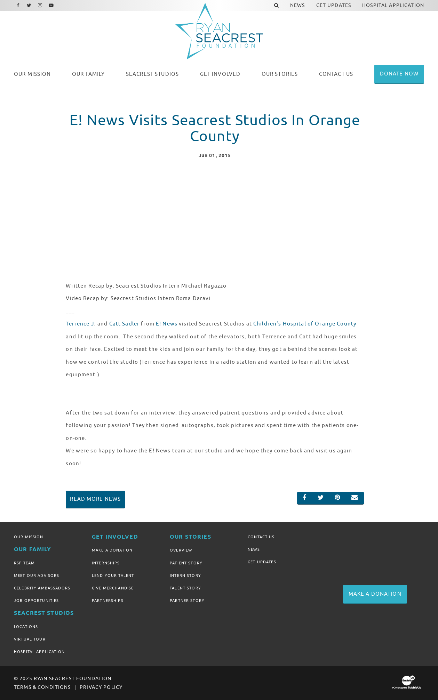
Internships (106, 563)
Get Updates (262, 562)
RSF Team (24, 563)
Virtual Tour (30, 639)
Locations (26, 626)
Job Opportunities (36, 600)
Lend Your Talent (113, 575)
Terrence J (80, 323)
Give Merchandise (113, 588)
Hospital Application (39, 651)
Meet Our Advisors (36, 575)
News (254, 549)
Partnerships (108, 600)
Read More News (95, 499)
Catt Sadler (124, 323)
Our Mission (28, 536)
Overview (181, 550)
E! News (166, 323)
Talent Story (185, 588)
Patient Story (186, 563)
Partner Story (187, 600)
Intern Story (185, 575)
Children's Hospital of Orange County (304, 323)
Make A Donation (112, 550)
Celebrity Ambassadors (42, 588)
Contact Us (261, 536)
